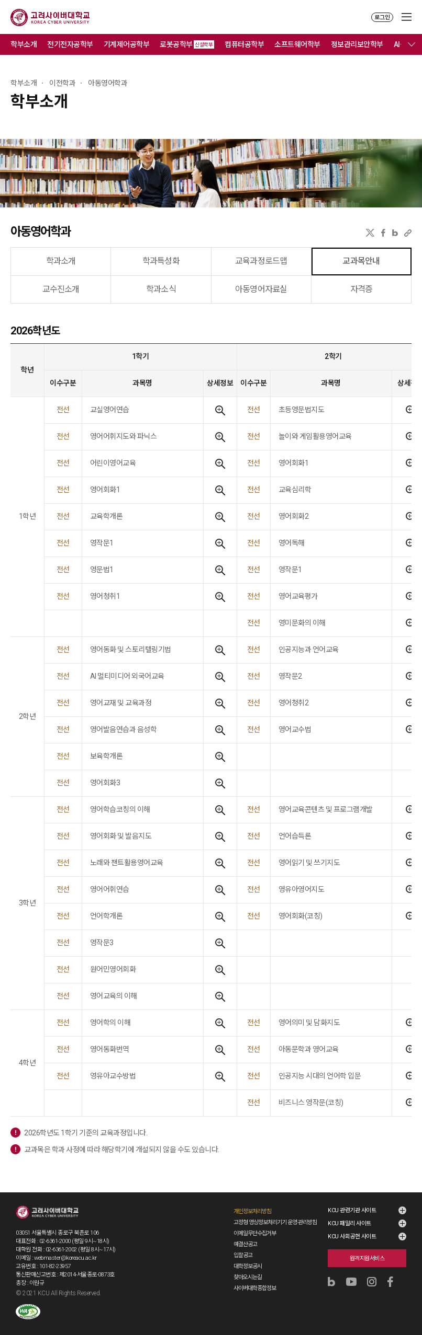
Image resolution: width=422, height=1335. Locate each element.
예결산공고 (245, 1244)
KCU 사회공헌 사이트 (352, 1236)
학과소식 (161, 289)
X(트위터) (370, 233)
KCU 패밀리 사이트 (349, 1223)
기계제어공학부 (127, 44)
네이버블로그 (395, 233)
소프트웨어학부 (297, 44)
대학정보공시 (248, 1266)
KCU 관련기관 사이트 (352, 1210)
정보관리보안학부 (357, 44)
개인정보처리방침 (252, 1211)
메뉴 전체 (411, 44)
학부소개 (23, 44)
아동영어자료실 (261, 289)
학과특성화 (161, 261)
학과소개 (61, 261)
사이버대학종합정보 (255, 1288)
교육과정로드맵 (261, 261)
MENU (407, 17)
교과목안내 (361, 261)
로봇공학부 (187, 44)
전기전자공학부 (70, 44)
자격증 (361, 289)
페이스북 (383, 233)
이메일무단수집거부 (255, 1233)
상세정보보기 (220, 410)
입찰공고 (243, 1255)
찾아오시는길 (248, 1277)
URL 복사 (408, 233)
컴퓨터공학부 (244, 44)
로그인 (382, 17)
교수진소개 (61, 289)
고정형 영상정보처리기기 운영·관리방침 (275, 1222)
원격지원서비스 (367, 1258)
